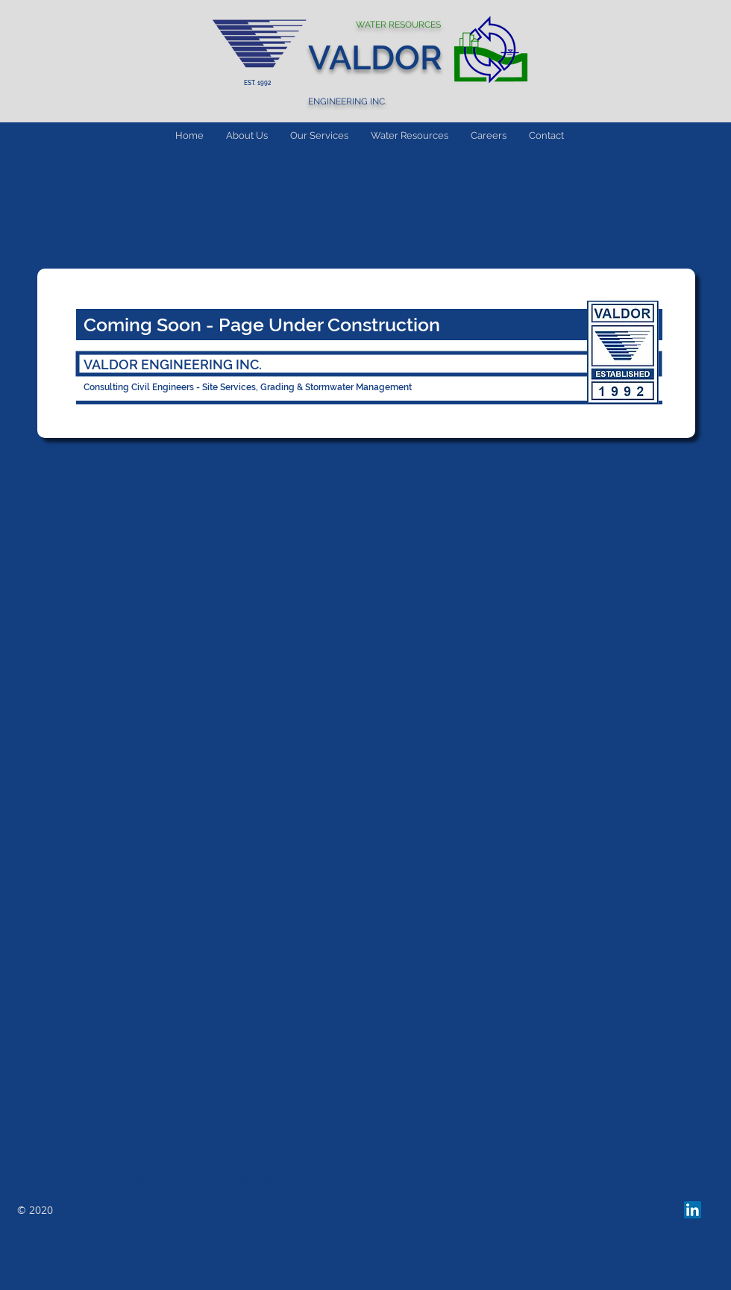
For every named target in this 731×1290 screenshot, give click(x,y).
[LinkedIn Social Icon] (692, 1209)
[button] (319, 135)
